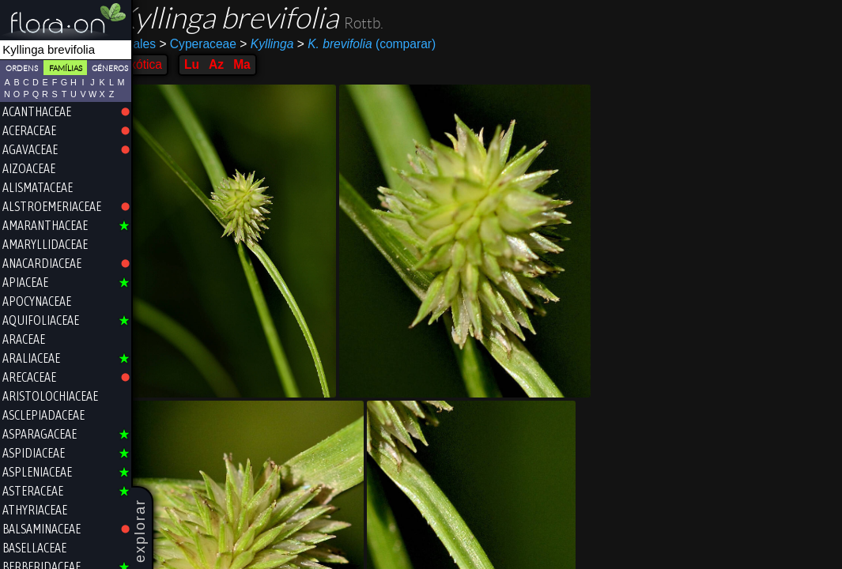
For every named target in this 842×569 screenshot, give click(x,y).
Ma (263, 64)
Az (236, 64)
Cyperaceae (219, 44)
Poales (158, 44)
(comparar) (387, 44)
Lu (212, 64)
